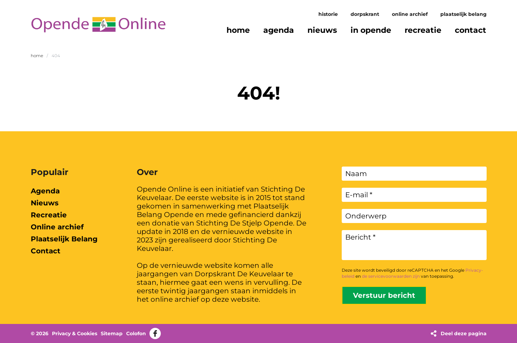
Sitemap (112, 333)
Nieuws (45, 203)
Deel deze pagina (464, 333)
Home (37, 55)
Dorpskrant (365, 14)
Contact (45, 251)
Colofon (136, 333)
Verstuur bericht (384, 295)
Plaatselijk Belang (463, 14)
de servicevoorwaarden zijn (391, 276)
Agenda (45, 191)
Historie (328, 14)
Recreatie (49, 215)
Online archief (410, 14)
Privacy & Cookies (74, 333)
